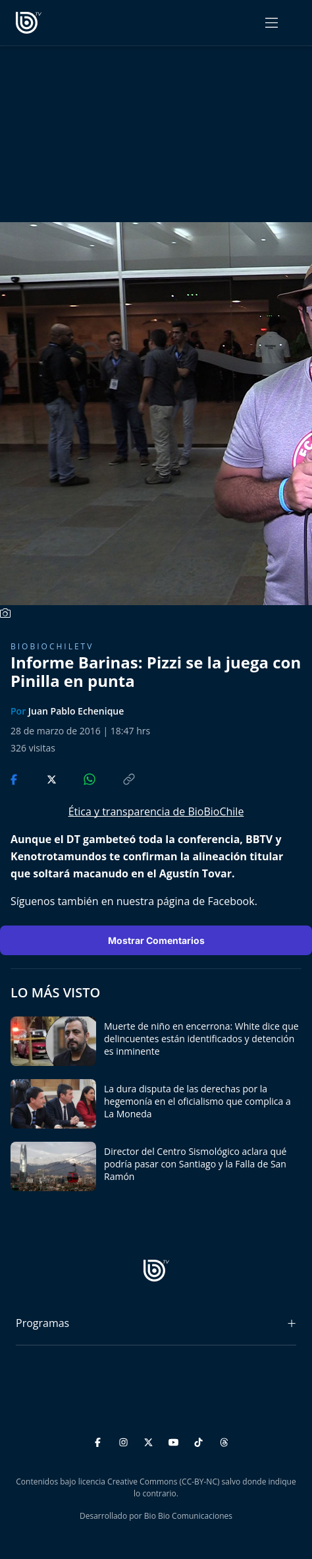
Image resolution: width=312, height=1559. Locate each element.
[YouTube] (175, 1441)
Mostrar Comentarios (156, 940)
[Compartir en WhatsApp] (78, 778)
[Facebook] (99, 1441)
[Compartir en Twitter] (39, 778)
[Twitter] (150, 1441)
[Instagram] (125, 1441)
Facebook (230, 901)
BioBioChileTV (52, 646)
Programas (42, 1323)
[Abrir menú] (271, 23)
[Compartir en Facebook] (15, 778)
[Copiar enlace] (116, 778)
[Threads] (224, 1441)
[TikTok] (200, 1441)
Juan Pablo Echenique (76, 711)
